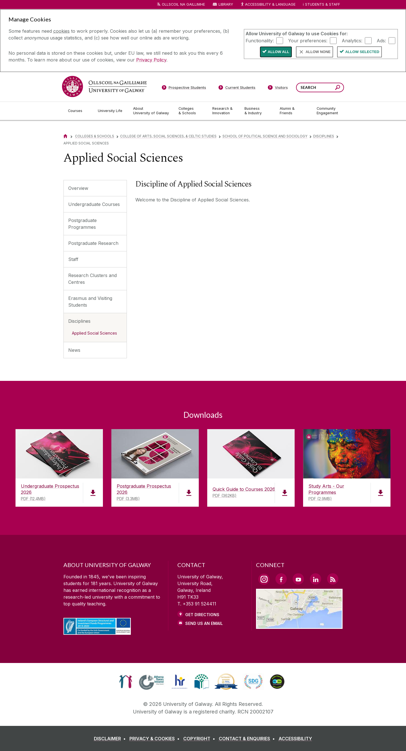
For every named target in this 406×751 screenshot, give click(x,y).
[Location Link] (299, 625)
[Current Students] (237, 88)
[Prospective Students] (183, 88)
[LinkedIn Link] (315, 579)
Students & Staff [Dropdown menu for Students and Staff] (322, 4)
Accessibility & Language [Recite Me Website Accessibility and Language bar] (267, 4)
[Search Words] (320, 87)
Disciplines (323, 136)
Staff (73, 259)
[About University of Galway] (151, 111)
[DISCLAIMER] (111, 738)
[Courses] (78, 111)
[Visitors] (277, 88)
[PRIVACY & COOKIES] (155, 738)
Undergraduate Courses (94, 204)
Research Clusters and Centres (92, 279)
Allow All (278, 52)
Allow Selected (362, 52)
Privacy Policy (151, 60)
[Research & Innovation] (224, 111)
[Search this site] (337, 88)
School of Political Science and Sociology (264, 136)
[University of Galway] (104, 86)
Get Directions (202, 614)
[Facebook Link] (281, 579)
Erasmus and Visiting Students (90, 301)
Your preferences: (307, 40)
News (74, 350)
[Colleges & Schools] (191, 111)
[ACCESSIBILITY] (295, 738)
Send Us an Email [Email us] (204, 623)
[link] (125, 681)
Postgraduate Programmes (82, 224)
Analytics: (352, 40)
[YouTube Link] (298, 579)
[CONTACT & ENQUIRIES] (248, 738)
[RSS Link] (332, 579)
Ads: (381, 40)
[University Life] (110, 111)
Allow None (318, 52)
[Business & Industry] (257, 111)
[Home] (65, 136)
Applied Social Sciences (94, 333)
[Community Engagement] (327, 111)
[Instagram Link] (264, 579)
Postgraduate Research (93, 243)
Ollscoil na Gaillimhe (183, 4)
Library (226, 4)
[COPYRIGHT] (200, 738)
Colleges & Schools (94, 136)
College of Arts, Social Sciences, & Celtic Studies (168, 136)
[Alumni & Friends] (293, 111)
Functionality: (260, 40)
